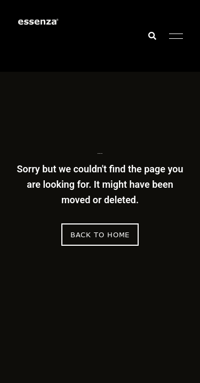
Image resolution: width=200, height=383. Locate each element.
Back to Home (100, 234)
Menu (173, 36)
